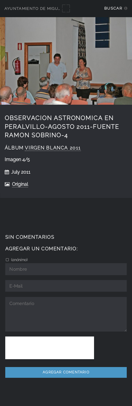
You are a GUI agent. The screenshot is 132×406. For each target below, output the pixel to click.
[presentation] (49, 347)
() (18, 259)
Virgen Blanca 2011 (53, 148)
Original (20, 184)
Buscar (113, 8)
